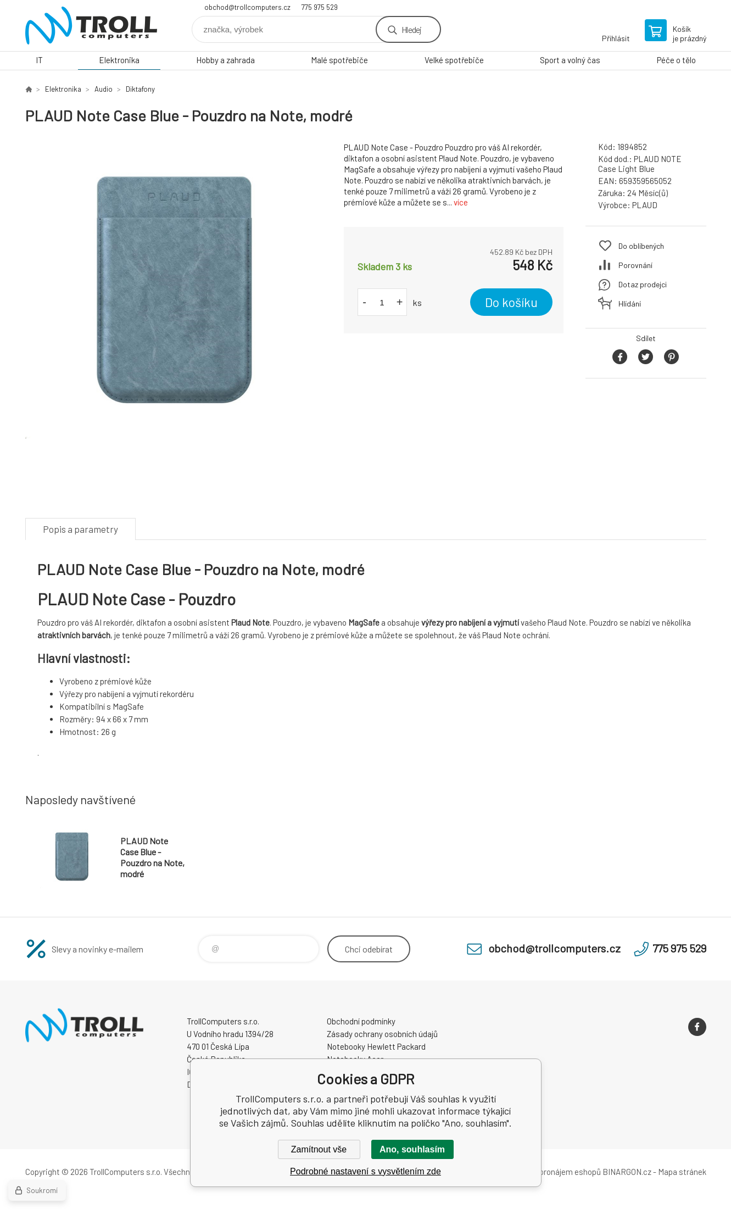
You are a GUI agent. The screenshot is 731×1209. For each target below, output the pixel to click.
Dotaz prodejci (642, 284)
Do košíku (511, 302)
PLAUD (644, 205)
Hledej (411, 29)
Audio (103, 89)
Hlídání (629, 303)
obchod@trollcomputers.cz (247, 7)
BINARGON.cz (626, 1172)
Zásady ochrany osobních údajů (382, 1034)
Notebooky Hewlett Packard (376, 1046)
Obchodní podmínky (361, 1021)
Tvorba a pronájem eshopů (554, 1172)
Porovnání (635, 265)
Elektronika (119, 60)
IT (39, 60)
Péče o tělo (676, 60)
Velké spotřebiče (454, 60)
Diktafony (140, 89)
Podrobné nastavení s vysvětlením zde (365, 1171)
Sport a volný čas (570, 60)
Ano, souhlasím (412, 1149)
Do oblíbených (641, 245)
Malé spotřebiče (339, 60)
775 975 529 (320, 7)
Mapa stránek (682, 1172)
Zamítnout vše (319, 1149)
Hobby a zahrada (225, 60)
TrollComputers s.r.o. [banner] (91, 25)
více (461, 202)
